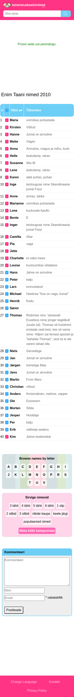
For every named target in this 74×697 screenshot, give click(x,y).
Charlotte (17, 258)
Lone (13, 210)
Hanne (15, 134)
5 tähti (37, 505)
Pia (12, 244)
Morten (15, 408)
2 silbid (11, 513)
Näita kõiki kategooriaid (37, 530)
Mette (14, 141)
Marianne (17, 203)
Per (12, 422)
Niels (13, 351)
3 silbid (24, 513)
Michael (16, 294)
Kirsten (15, 127)
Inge (13, 184)
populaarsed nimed (36, 521)
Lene (13, 170)
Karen (14, 177)
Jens (13, 372)
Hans (14, 272)
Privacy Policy (37, 690)
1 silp (60, 505)
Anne (14, 196)
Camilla (15, 236)
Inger (14, 225)
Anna (14, 148)
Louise (15, 265)
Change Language (24, 682)
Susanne (16, 163)
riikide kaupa (41, 513)
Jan (12, 358)
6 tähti (49, 505)
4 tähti (26, 505)
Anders (15, 394)
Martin (14, 379)
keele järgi (60, 513)
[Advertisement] (37, 31)
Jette (13, 251)
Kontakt (54, 682)
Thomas (16, 315)
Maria (14, 120)
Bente (14, 217)
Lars (13, 286)
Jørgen (15, 365)
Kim (13, 436)
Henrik (15, 301)
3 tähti (14, 505)
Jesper (15, 415)
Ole (12, 401)
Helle (13, 155)
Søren (14, 308)
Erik (13, 429)
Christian (16, 386)
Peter (14, 279)
